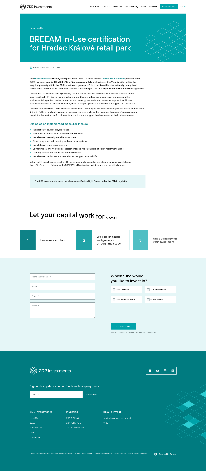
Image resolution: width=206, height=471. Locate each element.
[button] (106, 6)
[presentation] (135, 313)
